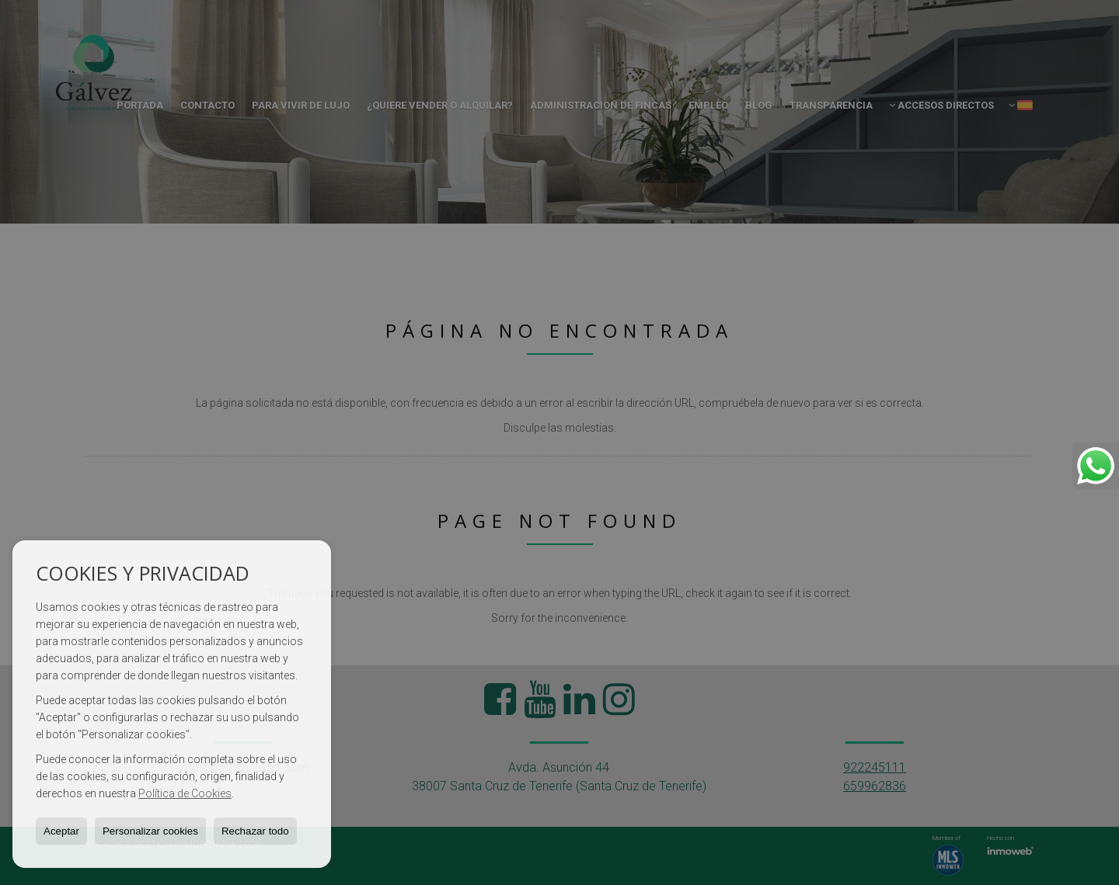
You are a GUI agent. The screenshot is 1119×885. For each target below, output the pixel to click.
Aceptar (61, 831)
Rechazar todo (255, 831)
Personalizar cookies (150, 831)
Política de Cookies (185, 793)
